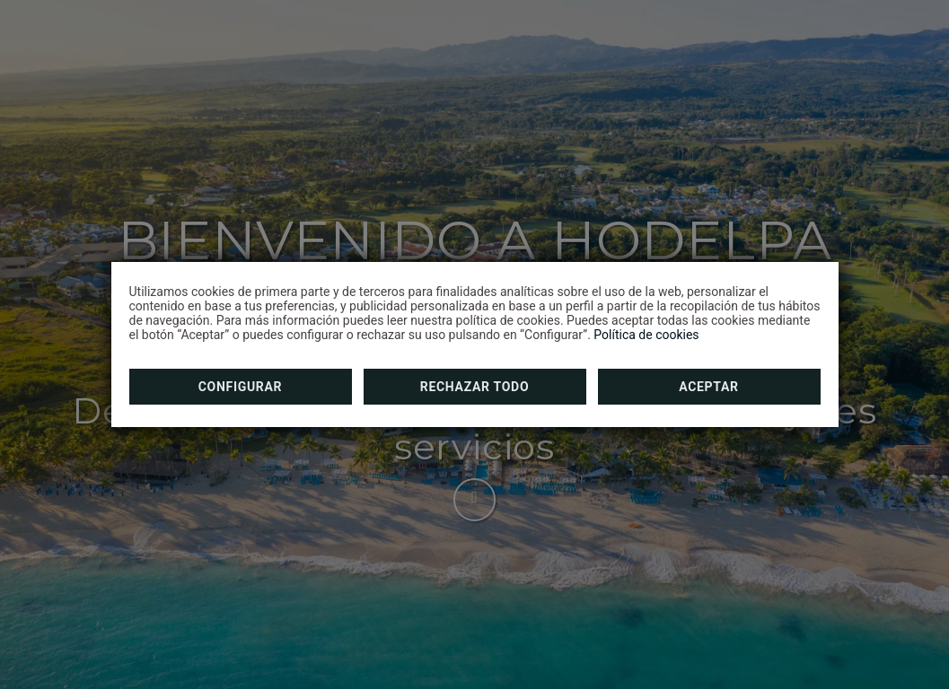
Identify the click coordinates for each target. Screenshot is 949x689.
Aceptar (709, 386)
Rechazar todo (474, 386)
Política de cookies (646, 334)
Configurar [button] (240, 386)
